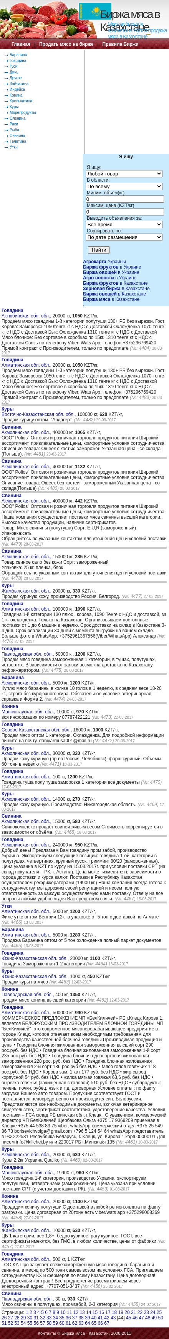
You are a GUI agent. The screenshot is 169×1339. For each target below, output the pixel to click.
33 (48, 1318)
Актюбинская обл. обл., (27, 313)
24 (152, 1312)
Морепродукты (23, 112)
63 (80, 1323)
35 (61, 1318)
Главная (21, 44)
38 (80, 1318)
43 (113, 1318)
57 (42, 1323)
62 (74, 1323)
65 (93, 1323)
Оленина (17, 118)
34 (55, 1318)
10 (62, 1312)
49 (154, 1318)
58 (48, 1323)
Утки (14, 147)
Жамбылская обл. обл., (27, 588)
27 (10, 1318)
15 (95, 1312)
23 (146, 1312)
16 (101, 1312)
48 (147, 1318)
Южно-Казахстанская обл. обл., (36, 955)
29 (23, 1318)
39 (87, 1318)
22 (140, 1312)
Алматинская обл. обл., (27, 362)
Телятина (18, 141)
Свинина (17, 136)
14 (88, 1312)
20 (126, 1312)
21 (133, 1312)
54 (23, 1323)
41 (100, 1318)
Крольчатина (21, 101)
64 (87, 1323)
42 (106, 1318)
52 (10, 1323)
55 (29, 1323)
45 (128, 1318)
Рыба (14, 130)
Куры (14, 107)
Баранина (18, 55)
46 (135, 1318)
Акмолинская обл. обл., (27, 429)
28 (16, 1318)
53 (16, 1323)
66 (100, 1323)
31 (36, 1318)
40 (93, 1318)
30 (29, 1318)
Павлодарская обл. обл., (28, 651)
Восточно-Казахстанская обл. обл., (39, 411)
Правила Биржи (121, 44)
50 (160, 1318)
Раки (14, 124)
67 (106, 1323)
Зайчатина (19, 84)
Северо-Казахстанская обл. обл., (37, 727)
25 (159, 1312)
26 (4, 1318)
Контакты (47, 1333)
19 (120, 1312)
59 (55, 1323)
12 (75, 1312)
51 (4, 1323)
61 (68, 1323)
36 (68, 1318)
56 (36, 1323)
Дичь (14, 72)
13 (82, 1312)
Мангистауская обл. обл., (29, 709)
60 (61, 1323)
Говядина (18, 60)
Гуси (13, 66)
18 (114, 1312)
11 (69, 1312)
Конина (16, 95)
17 (107, 1312)
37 (74, 1318)
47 (141, 1318)
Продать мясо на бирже (66, 44)
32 (42, 1318)
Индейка (17, 89)
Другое (16, 78)
